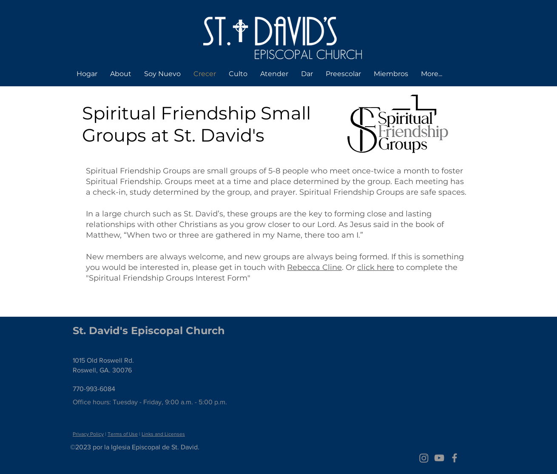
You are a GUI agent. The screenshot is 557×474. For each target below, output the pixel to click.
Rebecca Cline (314, 267)
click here (375, 267)
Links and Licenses (163, 434)
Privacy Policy (88, 434)
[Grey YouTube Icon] (439, 458)
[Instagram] (424, 458)
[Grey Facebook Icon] (454, 458)
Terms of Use (123, 434)
